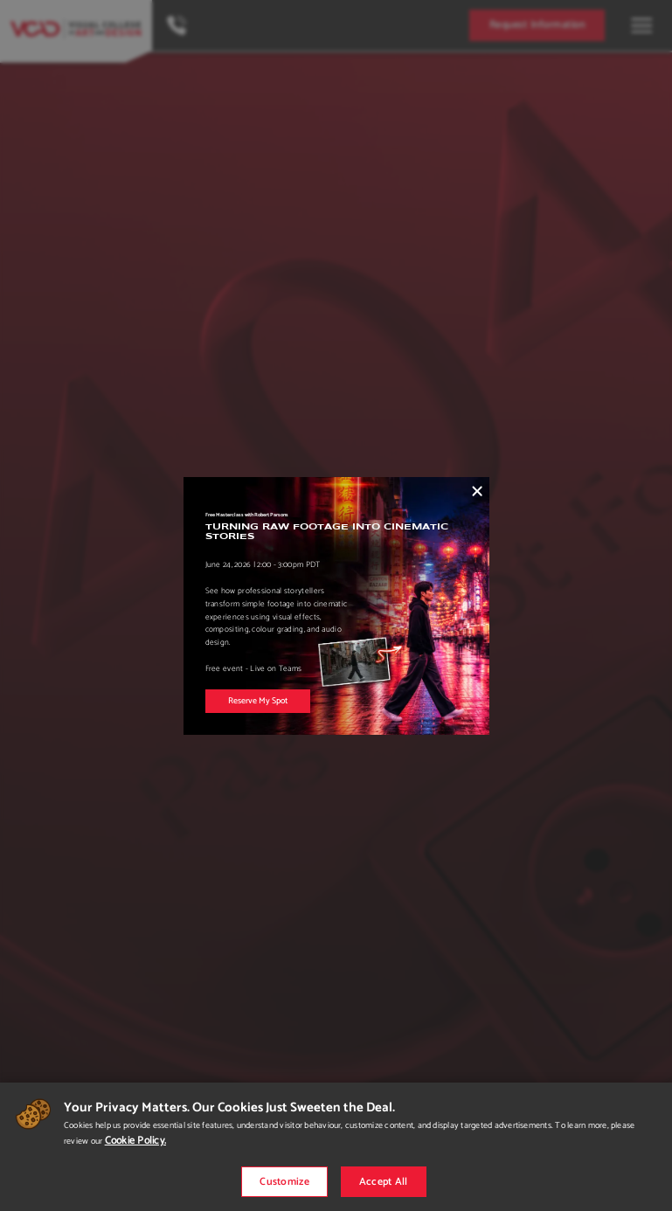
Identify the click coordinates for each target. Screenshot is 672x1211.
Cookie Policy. (135, 1140)
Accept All (383, 1181)
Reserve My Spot (258, 701)
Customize (284, 1181)
